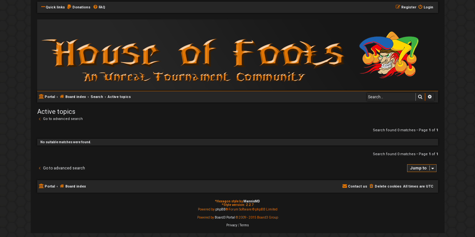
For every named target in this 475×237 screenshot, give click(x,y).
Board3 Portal (225, 217)
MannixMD (251, 201)
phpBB (220, 209)
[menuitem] (79, 7)
